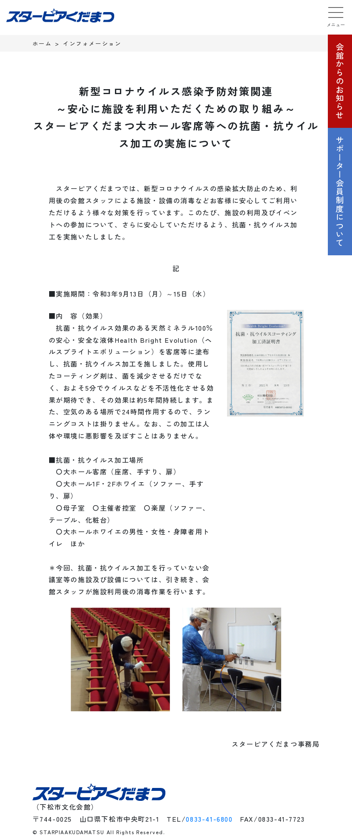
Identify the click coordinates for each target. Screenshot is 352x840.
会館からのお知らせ (340, 81)
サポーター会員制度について (340, 191)
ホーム (42, 43)
